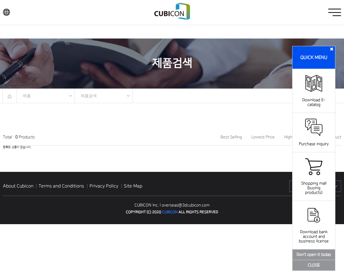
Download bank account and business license (314, 231)
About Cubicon (18, 186)
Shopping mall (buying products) (313, 183)
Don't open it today (314, 254)
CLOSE (314, 265)
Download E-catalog (313, 98)
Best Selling (231, 137)
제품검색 (89, 95)
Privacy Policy (104, 186)
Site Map (133, 186)
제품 (27, 95)
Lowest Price (263, 137)
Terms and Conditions (62, 186)
